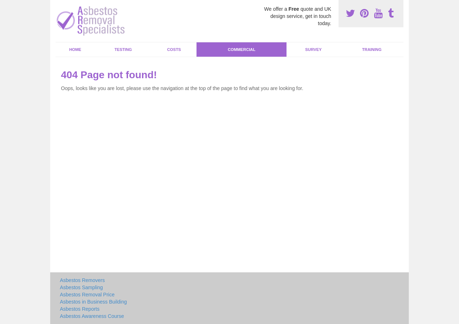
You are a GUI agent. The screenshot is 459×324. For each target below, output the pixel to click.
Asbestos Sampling (81, 287)
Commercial (241, 49)
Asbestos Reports (80, 309)
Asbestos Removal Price (87, 294)
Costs (174, 49)
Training (372, 49)
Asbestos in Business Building (93, 302)
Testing (123, 49)
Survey (313, 49)
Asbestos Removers (82, 280)
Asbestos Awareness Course (92, 316)
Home (75, 49)
